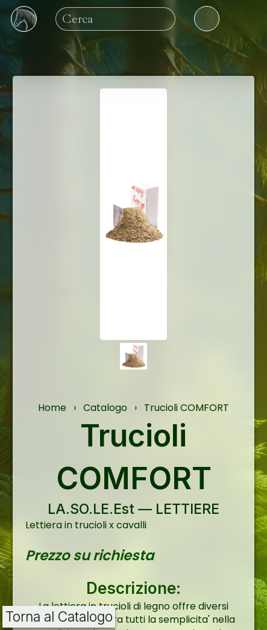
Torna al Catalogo (59, 616)
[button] (133, 356)
